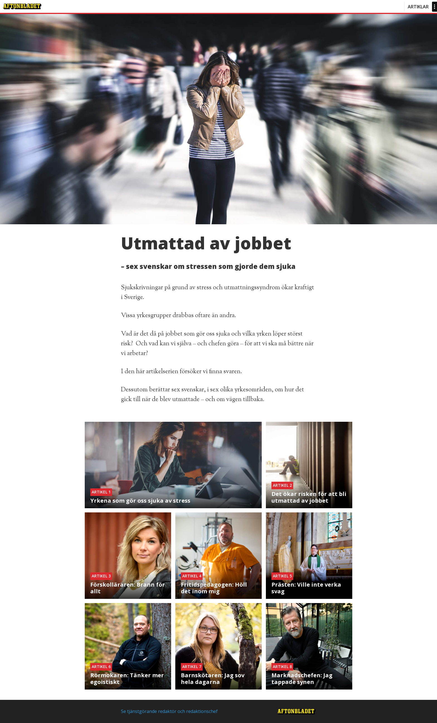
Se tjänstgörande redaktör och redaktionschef (169, 711)
